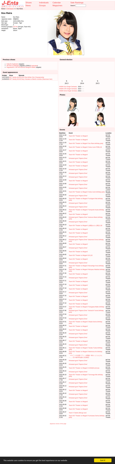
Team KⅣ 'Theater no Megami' (78, 136)
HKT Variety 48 (14, 77)
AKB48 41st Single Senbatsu (68, 86)
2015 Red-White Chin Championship (32, 77)
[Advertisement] (103, 32)
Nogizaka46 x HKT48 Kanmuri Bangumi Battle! (21, 67)
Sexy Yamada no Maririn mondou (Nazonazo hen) (36, 79)
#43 (20, 77)
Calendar (56, 2)
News (28, 5)
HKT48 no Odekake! (13, 65)
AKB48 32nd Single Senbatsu (68, 91)
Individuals (44, 2)
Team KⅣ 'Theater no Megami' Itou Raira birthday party (86, 143)
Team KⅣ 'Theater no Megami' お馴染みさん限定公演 (85, 225)
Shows (29, 2)
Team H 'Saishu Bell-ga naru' (78, 413)
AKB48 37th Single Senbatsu (68, 89)
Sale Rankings (76, 2)
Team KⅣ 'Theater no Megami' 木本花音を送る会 (84, 368)
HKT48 (15, 27)
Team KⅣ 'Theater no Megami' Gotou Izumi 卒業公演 (85, 147)
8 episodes (34, 65)
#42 (20, 79)
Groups (42, 5)
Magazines (57, 5)
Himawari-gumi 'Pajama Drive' (78, 158)
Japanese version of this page (58, 423)
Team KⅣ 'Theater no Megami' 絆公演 (80, 255)
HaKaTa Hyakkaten (13, 64)
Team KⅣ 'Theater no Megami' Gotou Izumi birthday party (87, 192)
